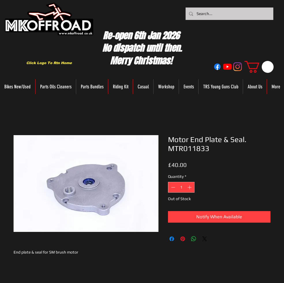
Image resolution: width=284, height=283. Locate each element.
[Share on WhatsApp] (193, 238)
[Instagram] (237, 66)
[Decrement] (172, 187)
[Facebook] (217, 66)
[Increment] (190, 187)
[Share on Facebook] (171, 238)
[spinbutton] (181, 187)
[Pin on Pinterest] (182, 238)
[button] (259, 67)
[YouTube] (227, 66)
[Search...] (229, 14)
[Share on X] (204, 238)
